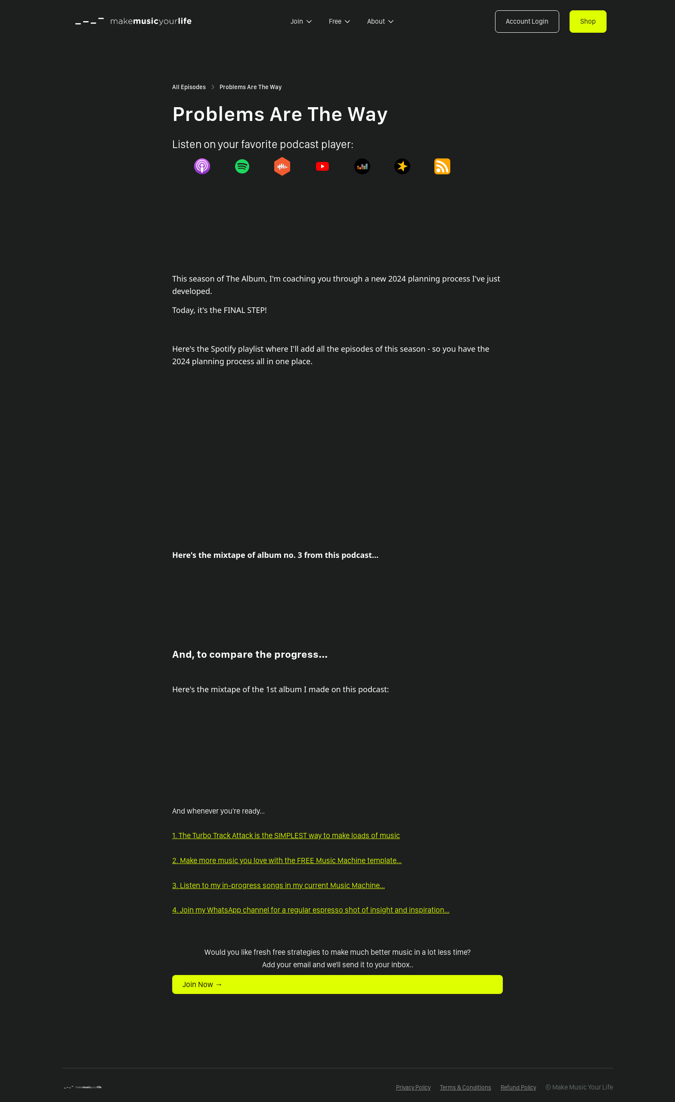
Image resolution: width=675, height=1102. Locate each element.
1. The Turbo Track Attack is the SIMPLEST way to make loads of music (286, 835)
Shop (588, 21)
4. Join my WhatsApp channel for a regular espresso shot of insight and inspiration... (310, 909)
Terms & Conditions (465, 1087)
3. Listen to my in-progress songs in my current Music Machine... (278, 885)
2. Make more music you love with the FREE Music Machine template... (287, 860)
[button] (301, 21)
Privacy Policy (413, 1087)
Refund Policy (518, 1087)
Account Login (527, 21)
